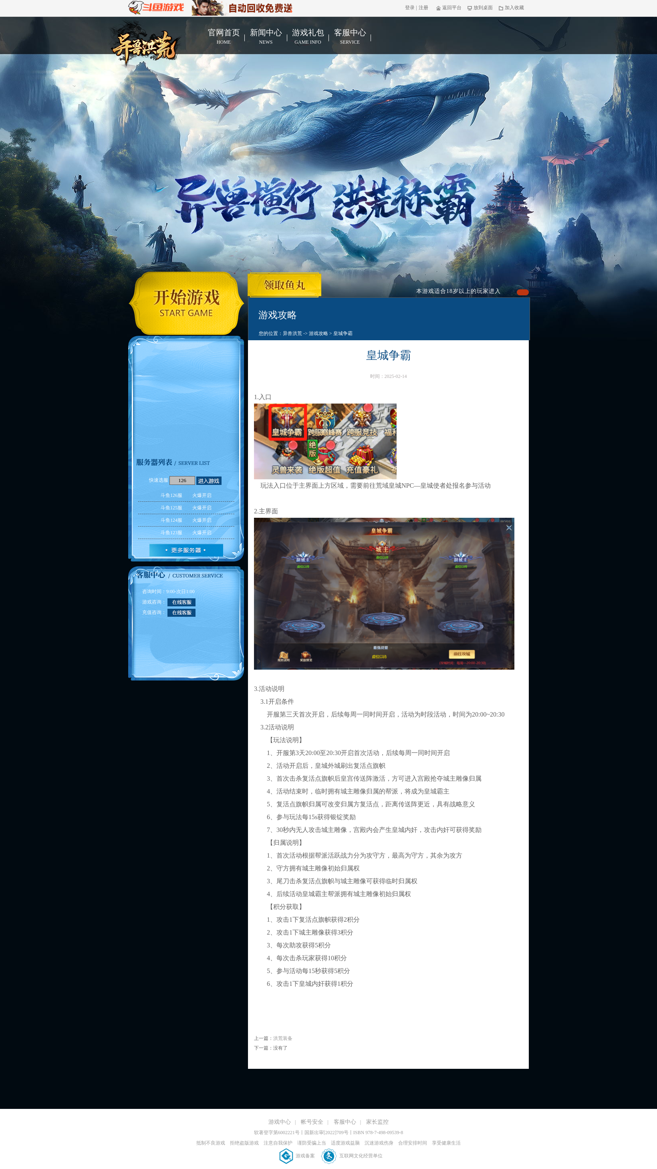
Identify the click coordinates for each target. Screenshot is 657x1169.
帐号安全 (312, 1122)
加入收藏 (511, 7)
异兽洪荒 (292, 333)
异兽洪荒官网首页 (147, 44)
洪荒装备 (282, 1038)
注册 (423, 7)
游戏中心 (279, 1122)
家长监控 (377, 1122)
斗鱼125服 (186, 508)
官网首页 (224, 37)
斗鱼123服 (186, 532)
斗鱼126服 (186, 495)
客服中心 (350, 37)
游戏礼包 (308, 37)
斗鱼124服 (186, 520)
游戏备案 (297, 1156)
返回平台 (449, 7)
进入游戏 (209, 480)
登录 (410, 7)
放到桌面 (480, 7)
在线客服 (181, 602)
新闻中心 (266, 37)
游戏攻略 (318, 333)
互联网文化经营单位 (352, 1156)
